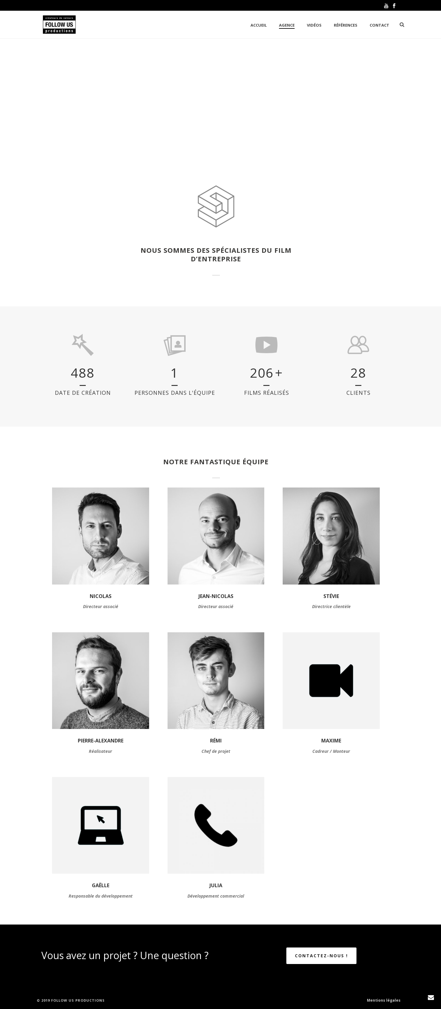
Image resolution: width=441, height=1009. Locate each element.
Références (345, 25)
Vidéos (314, 25)
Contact (379, 25)
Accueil (259, 25)
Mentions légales (384, 1000)
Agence (287, 25)
